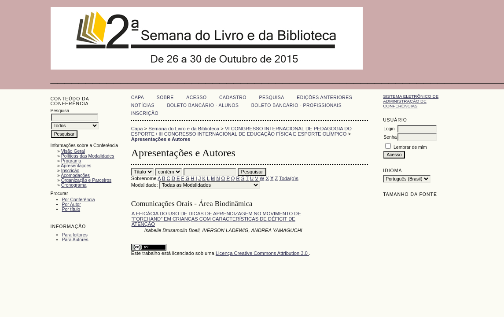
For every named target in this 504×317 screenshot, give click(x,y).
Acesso (196, 97)
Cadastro (232, 97)
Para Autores (75, 239)
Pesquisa (271, 97)
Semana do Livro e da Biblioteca (183, 128)
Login (388, 128)
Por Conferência (78, 199)
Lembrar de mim (410, 147)
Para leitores (75, 234)
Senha (390, 137)
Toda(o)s (288, 178)
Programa (71, 160)
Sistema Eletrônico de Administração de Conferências (410, 101)
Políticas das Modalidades (87, 156)
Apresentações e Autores (161, 139)
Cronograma (74, 185)
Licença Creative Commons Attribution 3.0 (262, 253)
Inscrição (70, 170)
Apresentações (76, 165)
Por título (71, 209)
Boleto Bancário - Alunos (203, 105)
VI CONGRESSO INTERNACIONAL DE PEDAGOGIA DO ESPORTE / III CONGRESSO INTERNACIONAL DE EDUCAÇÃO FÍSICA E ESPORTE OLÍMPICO (241, 131)
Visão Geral (73, 151)
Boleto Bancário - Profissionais (296, 105)
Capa (137, 97)
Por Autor (71, 204)
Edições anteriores (324, 97)
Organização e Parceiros (86, 180)
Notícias (143, 105)
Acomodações (75, 175)
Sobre (165, 97)
